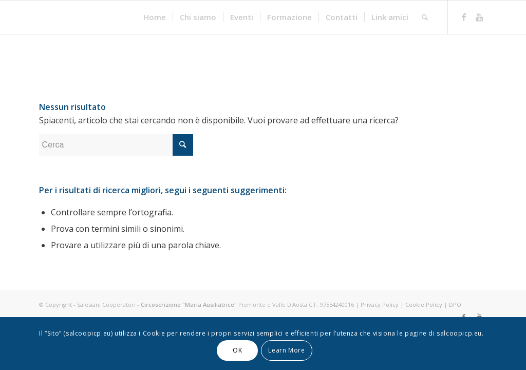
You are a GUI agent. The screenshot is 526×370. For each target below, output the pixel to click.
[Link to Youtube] (479, 17)
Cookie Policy (423, 304)
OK (237, 350)
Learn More (286, 350)
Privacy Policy (380, 304)
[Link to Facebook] (464, 17)
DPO (455, 304)
